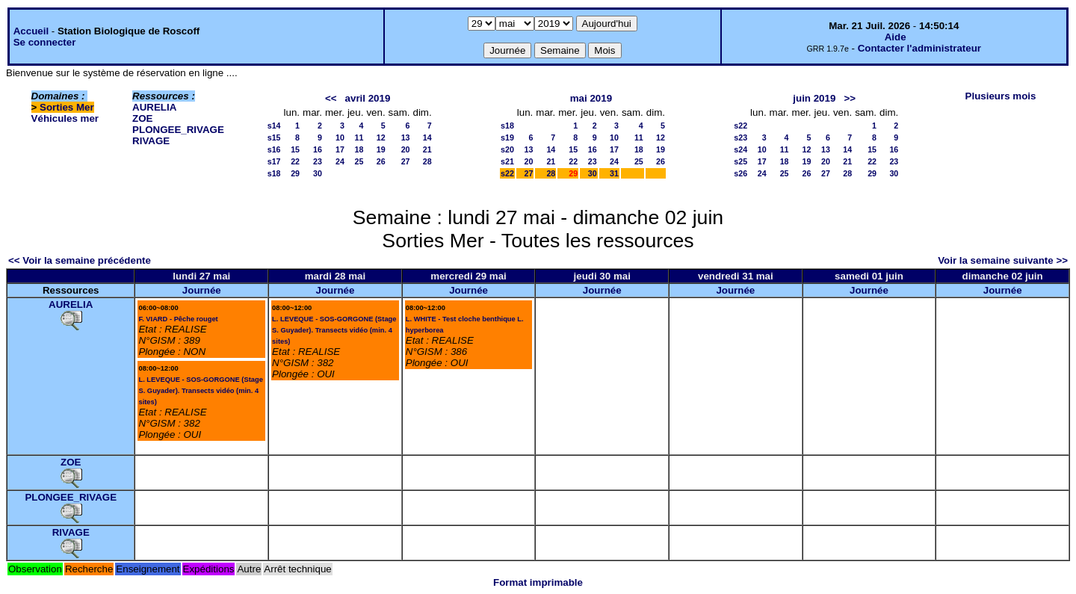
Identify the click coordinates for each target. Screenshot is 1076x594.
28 (427, 161)
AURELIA (154, 107)
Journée (201, 290)
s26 (740, 173)
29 (295, 173)
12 (381, 137)
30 (317, 173)
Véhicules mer (65, 118)
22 (295, 161)
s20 (507, 149)
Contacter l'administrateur (919, 48)
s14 (274, 125)
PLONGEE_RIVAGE (178, 129)
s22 (507, 173)
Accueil (31, 31)
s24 (740, 149)
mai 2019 (591, 98)
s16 (274, 149)
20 (405, 149)
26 (381, 161)
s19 (507, 137)
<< (331, 98)
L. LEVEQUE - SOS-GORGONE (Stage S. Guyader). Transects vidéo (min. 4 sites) (200, 391)
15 (295, 149)
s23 (740, 137)
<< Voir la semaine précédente (79, 260)
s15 (274, 137)
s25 (740, 161)
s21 (507, 161)
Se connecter (44, 42)
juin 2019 (814, 98)
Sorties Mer (67, 107)
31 (614, 173)
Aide (895, 37)
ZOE (142, 118)
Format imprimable (538, 582)
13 (405, 137)
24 (340, 161)
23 (317, 161)
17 (340, 149)
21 (427, 149)
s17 (274, 161)
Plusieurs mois (1000, 96)
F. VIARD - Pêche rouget (177, 319)
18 (359, 149)
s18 (274, 173)
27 (405, 161)
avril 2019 (368, 98)
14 (427, 137)
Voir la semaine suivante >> (1003, 260)
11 (359, 137)
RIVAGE (151, 140)
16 (317, 149)
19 (381, 149)
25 (359, 161)
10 (340, 137)
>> (850, 98)
